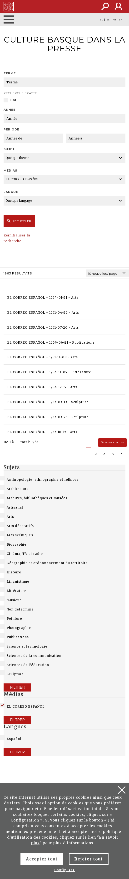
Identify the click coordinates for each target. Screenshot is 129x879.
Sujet (9, 149)
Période (11, 129)
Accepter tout (42, 859)
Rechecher (19, 221)
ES (107, 20)
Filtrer (17, 687)
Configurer (64, 870)
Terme (10, 73)
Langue (11, 192)
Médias (10, 170)
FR (114, 20)
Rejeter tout (88, 859)
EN (120, 20)
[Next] (121, 452)
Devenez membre (112, 442)
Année (9, 109)
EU (101, 20)
